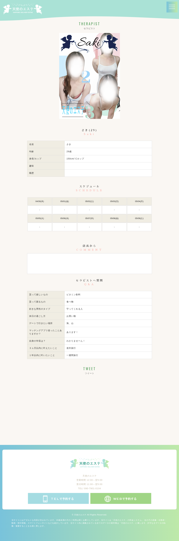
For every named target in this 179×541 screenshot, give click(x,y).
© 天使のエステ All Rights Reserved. (89, 515)
